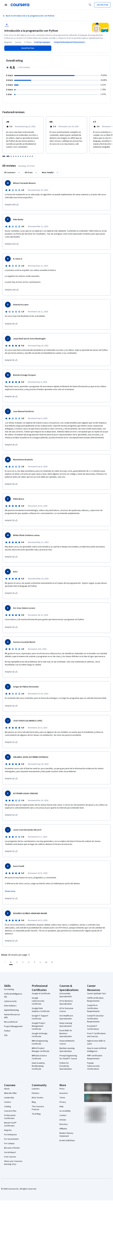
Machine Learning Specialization (67, 1050)
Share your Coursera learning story (13, 1163)
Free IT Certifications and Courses (96, 1035)
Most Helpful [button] (48, 172)
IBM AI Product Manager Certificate (40, 1050)
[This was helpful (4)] (11, 396)
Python (7, 1030)
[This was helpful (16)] (12, 290)
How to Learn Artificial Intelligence (96, 1050)
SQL (6, 1035)
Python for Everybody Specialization (65, 1066)
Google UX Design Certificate (39, 1035)
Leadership (9, 1097)
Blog (34, 1102)
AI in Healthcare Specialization (66, 1017)
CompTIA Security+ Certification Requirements (95, 1018)
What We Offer (10, 1093)
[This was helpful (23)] (12, 244)
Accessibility (65, 1111)
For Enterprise (10, 1134)
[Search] (90, 4)
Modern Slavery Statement (66, 1135)
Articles (62, 1119)
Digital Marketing (11, 1010)
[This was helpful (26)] (12, 204)
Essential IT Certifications (93, 1028)
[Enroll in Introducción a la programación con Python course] (27, 48)
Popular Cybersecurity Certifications (93, 1066)
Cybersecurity (10, 1001)
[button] (16, 954)
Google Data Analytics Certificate (41, 1010)
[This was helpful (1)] (11, 898)
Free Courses (10, 1156)
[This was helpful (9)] (11, 324)
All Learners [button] (9, 172)
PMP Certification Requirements (94, 1057)
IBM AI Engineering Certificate (40, 1042)
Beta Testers (37, 1097)
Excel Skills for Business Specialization (65, 1033)
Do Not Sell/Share (67, 1140)
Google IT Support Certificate (40, 1017)
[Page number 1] (11, 962)
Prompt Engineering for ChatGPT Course (68, 1057)
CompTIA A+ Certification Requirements (93, 1008)
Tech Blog (36, 1113)
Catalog (7, 1106)
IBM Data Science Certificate (39, 1057)
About (6, 1088)
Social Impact (10, 1152)
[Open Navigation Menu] (5, 4)
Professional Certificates (9, 1117)
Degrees (8, 1130)
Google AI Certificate (41, 993)
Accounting (9, 989)
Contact (62, 1115)
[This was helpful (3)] (11, 520)
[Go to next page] (52, 962)
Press (62, 1088)
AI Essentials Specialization (65, 995)
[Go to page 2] (16, 962)
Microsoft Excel (10, 1021)
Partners (35, 1093)
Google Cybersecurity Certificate (38, 1001)
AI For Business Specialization (66, 1002)
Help (61, 1106)
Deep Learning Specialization (65, 1025)
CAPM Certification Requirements (95, 999)
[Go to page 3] (22, 962)
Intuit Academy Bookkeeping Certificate (38, 1066)
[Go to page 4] (28, 962)
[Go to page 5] (34, 962)
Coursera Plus (10, 1111)
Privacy (62, 1102)
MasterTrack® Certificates (10, 1124)
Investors (63, 1093)
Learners (36, 1088)
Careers (7, 1102)
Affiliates (63, 1128)
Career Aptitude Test (96, 993)
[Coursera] (20, 5)
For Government (11, 1139)
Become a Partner (12, 1147)
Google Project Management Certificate (38, 1026)
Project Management (13, 1026)
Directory (63, 1124)
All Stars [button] (29, 172)
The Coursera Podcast (38, 1108)
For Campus (9, 1143)
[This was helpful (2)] (11, 742)
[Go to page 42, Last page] (46, 962)
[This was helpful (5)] (11, 360)
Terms (62, 1097)
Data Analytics (10, 1005)
